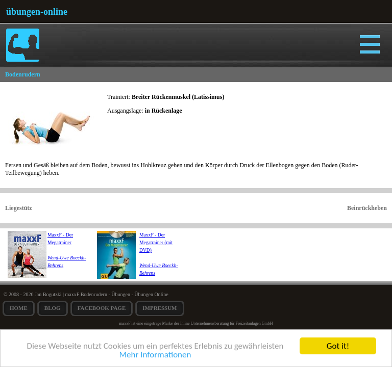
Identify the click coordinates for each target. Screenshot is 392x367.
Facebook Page (102, 308)
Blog (52, 308)
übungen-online (36, 12)
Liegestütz (18, 208)
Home (19, 308)
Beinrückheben (367, 208)
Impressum (159, 308)
